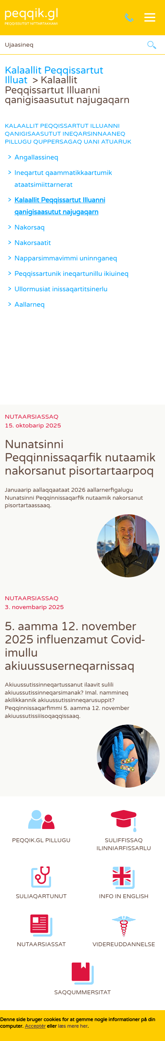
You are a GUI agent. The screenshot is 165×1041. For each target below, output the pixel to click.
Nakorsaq (30, 227)
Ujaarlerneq (152, 44)
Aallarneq (30, 305)
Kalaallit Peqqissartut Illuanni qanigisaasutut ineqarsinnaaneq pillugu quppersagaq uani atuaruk (68, 133)
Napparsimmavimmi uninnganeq (66, 258)
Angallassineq (37, 157)
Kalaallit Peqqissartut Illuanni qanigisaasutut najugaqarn (60, 206)
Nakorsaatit (33, 243)
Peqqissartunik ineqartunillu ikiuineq (71, 274)
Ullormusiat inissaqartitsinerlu (61, 289)
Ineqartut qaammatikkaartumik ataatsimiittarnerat (63, 179)
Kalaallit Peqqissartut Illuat (54, 75)
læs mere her (72, 1026)
